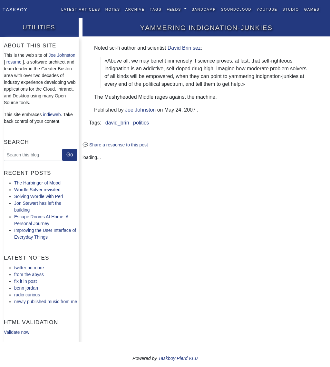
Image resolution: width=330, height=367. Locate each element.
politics (141, 122)
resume (14, 61)
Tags (155, 9)
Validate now (16, 332)
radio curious (27, 294)
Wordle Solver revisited (37, 189)
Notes (112, 9)
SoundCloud (236, 9)
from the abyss (29, 274)
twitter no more (29, 267)
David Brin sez (184, 48)
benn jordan (26, 288)
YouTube (267, 9)
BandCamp (204, 9)
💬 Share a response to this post (115, 144)
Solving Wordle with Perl (38, 196)
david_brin (117, 122)
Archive (135, 9)
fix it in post (25, 281)
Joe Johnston (62, 55)
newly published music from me (45, 301)
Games (312, 9)
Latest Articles (80, 9)
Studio (290, 9)
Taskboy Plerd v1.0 (178, 358)
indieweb (52, 114)
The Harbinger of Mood (37, 182)
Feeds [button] (174, 9)
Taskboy (15, 9)
